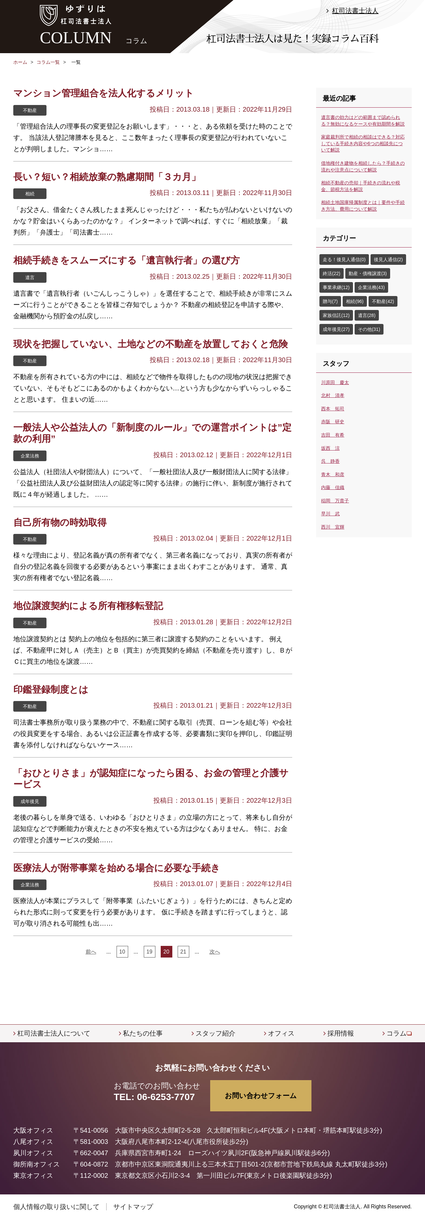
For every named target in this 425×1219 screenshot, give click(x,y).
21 (183, 952)
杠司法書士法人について (53, 1033)
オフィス (281, 1033)
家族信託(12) (336, 315)
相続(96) (355, 301)
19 (149, 952)
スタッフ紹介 (215, 1033)
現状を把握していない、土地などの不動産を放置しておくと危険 (150, 344)
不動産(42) (383, 301)
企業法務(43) (371, 287)
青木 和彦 (332, 474)
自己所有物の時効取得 (60, 522)
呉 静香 (330, 461)
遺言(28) (367, 315)
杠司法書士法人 (355, 10)
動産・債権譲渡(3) (368, 273)
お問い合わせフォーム (261, 1095)
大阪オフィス (33, 1130)
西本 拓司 (332, 408)
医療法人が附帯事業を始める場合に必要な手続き (116, 868)
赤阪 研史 (332, 421)
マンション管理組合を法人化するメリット (103, 93)
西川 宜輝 (332, 527)
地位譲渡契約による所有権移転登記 (88, 606)
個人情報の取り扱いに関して (56, 1206)
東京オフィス (33, 1175)
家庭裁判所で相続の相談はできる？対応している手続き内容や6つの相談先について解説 (363, 143)
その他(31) (369, 329)
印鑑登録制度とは (50, 689)
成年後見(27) (336, 329)
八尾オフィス (33, 1141)
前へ (91, 952)
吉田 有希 (332, 435)
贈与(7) (330, 301)
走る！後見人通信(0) (344, 259)
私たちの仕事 (143, 1033)
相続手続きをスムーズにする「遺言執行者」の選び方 (126, 260)
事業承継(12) (336, 287)
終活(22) (331, 273)
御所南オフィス (36, 1164)
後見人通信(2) (388, 259)
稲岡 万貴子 (335, 500)
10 (122, 952)
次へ (215, 952)
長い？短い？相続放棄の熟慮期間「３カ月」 (107, 177)
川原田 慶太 (335, 382)
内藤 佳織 (332, 487)
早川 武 (330, 513)
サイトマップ (133, 1206)
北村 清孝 (332, 395)
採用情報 (340, 1033)
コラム (396, 1033)
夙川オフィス (33, 1153)
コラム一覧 (48, 62)
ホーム (20, 62)
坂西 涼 (330, 448)
